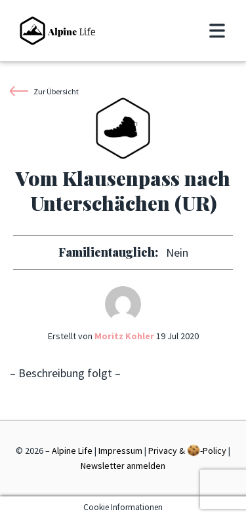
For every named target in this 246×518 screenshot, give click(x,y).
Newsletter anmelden (123, 466)
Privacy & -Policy (187, 450)
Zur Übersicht (44, 91)
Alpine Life (72, 450)
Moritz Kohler (124, 336)
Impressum (120, 450)
